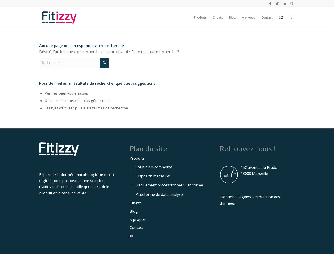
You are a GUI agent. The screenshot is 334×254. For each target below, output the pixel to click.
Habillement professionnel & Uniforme (169, 185)
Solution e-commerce (153, 167)
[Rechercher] (290, 17)
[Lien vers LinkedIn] (284, 3)
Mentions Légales (235, 196)
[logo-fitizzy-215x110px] (59, 17)
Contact (136, 227)
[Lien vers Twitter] (277, 3)
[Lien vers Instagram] (291, 3)
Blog (134, 211)
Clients (135, 203)
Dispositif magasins (152, 176)
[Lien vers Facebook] (270, 3)
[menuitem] (200, 17)
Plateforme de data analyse (159, 194)
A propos (138, 219)
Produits (137, 158)
